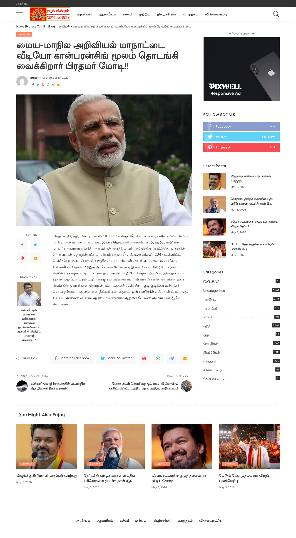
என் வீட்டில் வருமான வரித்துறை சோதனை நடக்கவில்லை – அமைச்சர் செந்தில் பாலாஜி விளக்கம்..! (29, 325)
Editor (34, 78)
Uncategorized (214, 291)
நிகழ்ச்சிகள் (211, 353)
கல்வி (207, 318)
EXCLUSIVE (211, 282)
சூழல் (207, 335)
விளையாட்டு (213, 371)
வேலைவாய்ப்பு (214, 379)
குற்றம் (208, 327)
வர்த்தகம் (209, 362)
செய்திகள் (210, 344)
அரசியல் (24, 34)
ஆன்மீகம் (210, 309)
